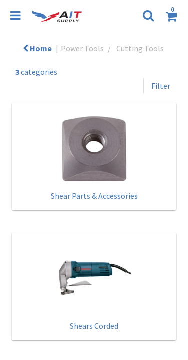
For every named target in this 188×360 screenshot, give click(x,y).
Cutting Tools (140, 49)
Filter (160, 86)
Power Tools (82, 49)
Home (37, 49)
